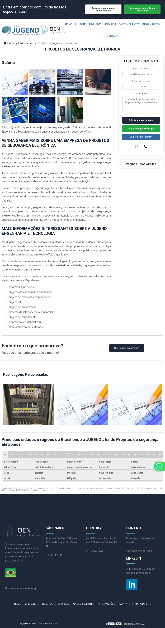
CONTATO (112, 35)
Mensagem (141, 93)
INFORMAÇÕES (150, 24)
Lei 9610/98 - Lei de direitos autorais (30, 490)
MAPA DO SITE (143, 603)
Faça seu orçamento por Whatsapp (142, 9)
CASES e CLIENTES (129, 24)
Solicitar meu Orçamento (141, 120)
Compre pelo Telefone (141, 137)
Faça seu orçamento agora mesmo (103, 9)
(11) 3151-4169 (54, 554)
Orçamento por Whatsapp (141, 128)
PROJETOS (95, 24)
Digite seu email (141, 68)
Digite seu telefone (141, 81)
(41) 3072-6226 (94, 550)
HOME (68, 24)
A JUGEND (80, 24)
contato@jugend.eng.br (140, 550)
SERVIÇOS (110, 24)
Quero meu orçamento (126, 348)
